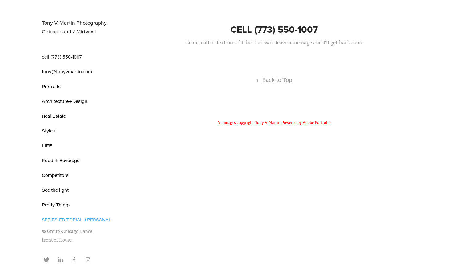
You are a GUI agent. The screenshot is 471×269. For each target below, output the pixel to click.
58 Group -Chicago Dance (67, 231)
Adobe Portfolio (317, 122)
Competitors (55, 175)
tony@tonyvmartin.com (67, 72)
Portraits (51, 86)
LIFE (47, 146)
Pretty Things (56, 205)
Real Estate (54, 116)
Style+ (49, 131)
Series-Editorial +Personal (76, 219)
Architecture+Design (64, 101)
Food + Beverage (60, 160)
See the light (55, 190)
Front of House (57, 240)
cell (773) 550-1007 (62, 57)
